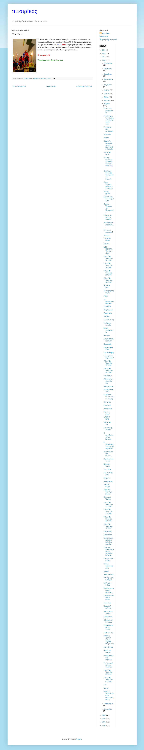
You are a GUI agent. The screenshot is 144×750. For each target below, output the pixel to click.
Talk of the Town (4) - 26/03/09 (108, 280)
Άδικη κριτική (108, 386)
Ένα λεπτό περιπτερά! (108, 231)
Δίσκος (106, 688)
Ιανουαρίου (108, 709)
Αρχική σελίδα (51, 86)
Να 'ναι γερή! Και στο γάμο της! (108, 665)
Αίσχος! (106, 571)
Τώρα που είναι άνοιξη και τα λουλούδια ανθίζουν (109, 551)
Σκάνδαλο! (107, 405)
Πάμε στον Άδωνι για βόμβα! (108, 492)
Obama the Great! (107, 239)
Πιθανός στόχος (107, 485)
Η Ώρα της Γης (107, 423)
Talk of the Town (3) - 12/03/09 (108, 519)
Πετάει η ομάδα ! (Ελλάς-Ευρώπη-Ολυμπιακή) (109, 640)
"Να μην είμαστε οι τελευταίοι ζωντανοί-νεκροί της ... (108, 163)
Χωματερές (107, 344)
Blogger (78, 739)
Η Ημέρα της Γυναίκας (108, 621)
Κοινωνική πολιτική (107, 607)
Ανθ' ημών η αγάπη (108, 584)
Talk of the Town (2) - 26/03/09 (108, 266)
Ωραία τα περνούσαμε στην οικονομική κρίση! (109, 695)
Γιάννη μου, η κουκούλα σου (108, 381)
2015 (104, 50)
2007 (104, 718)
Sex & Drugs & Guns (108, 429)
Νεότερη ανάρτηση (19, 86)
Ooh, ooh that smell (108, 348)
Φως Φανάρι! (108, 310)
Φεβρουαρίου (108, 704)
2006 (104, 722)
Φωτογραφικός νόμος (109, 292)
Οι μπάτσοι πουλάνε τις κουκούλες (108, 397)
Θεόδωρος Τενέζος (107, 498)
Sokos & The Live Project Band (109, 199)
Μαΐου (106, 97)
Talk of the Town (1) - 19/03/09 (108, 363)
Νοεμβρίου (107, 69)
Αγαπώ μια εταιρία (107, 651)
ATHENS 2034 (107, 418)
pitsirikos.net (104, 36)
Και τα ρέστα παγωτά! (108, 612)
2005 (104, 725)
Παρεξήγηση (108, 376)
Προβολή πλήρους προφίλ (108, 40)
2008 (104, 715)
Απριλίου (107, 100)
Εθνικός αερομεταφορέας (109, 566)
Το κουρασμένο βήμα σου (109, 301)
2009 (104, 60)
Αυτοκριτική (108, 409)
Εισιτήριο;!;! (108, 617)
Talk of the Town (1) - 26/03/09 (108, 258)
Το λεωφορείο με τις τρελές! (108, 627)
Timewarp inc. (108, 632)
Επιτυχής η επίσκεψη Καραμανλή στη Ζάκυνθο (108, 175)
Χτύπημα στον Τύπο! (108, 390)
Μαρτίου (107, 104)
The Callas (107, 469)
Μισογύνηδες (108, 647)
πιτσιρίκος (24, 11)
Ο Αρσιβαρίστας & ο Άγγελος (108, 436)
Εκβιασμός (107, 306)
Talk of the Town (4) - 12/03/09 (108, 526)
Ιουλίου (107, 90)
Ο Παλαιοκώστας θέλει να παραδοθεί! (109, 445)
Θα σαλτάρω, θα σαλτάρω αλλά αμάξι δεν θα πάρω (109, 120)
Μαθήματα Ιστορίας (107, 324)
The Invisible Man (108, 474)
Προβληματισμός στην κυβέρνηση (109, 590)
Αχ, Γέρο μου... (107, 286)
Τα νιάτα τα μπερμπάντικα (108, 111)
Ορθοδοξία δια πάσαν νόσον (109, 598)
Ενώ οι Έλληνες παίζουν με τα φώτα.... (108, 185)
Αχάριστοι (107, 478)
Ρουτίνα (106, 138)
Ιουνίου (107, 93)
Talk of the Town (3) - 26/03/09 (108, 273)
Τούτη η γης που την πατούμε (108, 217)
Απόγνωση (107, 603)
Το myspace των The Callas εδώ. (50, 60)
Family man (108, 313)
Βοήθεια (106, 316)
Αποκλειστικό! (109, 574)
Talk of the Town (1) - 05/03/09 (108, 672)
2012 (104, 53)
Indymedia (107, 134)
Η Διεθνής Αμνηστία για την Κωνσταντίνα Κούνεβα (109, 145)
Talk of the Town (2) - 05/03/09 (108, 680)
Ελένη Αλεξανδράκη (108, 330)
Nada (105, 685)
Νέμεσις (106, 244)
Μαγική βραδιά (107, 192)
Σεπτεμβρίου (108, 79)
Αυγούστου (108, 85)
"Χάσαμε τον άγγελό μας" (109, 357)
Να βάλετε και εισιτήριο (108, 340)
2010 (104, 57)
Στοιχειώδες (108, 531)
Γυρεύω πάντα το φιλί (108, 460)
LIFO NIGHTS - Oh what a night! (108, 250)
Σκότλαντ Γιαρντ (107, 465)
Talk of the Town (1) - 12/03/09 (108, 504)
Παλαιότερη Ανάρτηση (84, 86)
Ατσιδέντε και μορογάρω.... (109, 225)
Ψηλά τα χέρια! (107, 413)
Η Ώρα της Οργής (107, 153)
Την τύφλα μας (109, 353)
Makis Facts (108, 535)
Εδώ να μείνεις (109, 320)
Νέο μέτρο (107, 402)
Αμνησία (107, 335)
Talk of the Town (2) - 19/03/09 (108, 370)
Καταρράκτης (108, 481)
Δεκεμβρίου (108, 63)
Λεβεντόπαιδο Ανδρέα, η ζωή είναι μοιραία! (108, 541)
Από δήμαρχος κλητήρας (108, 579)
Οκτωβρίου (108, 74)
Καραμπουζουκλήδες (108, 560)
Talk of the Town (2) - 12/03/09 (108, 512)
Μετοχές (106, 235)
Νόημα (106, 296)
